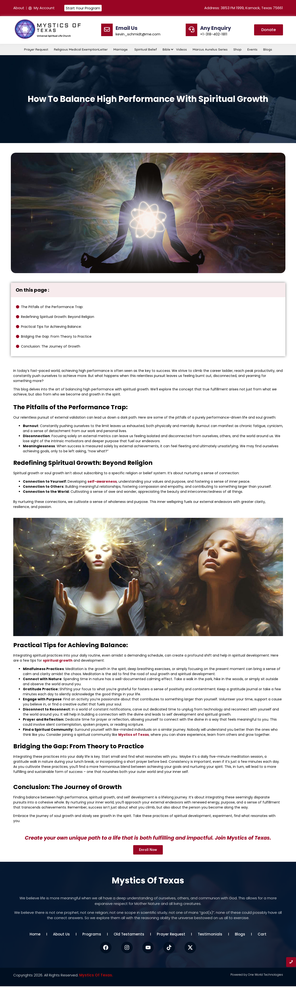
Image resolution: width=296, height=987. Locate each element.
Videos (181, 49)
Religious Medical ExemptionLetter (81, 49)
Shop (237, 49)
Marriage (121, 49)
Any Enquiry (215, 28)
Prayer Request (36, 49)
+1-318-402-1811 (213, 34)
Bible (167, 49)
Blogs (267, 49)
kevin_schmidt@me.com (138, 34)
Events (252, 49)
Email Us (127, 28)
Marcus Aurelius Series (210, 49)
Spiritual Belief (145, 49)
